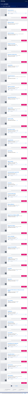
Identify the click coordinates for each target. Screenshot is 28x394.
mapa (17, 45)
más (22, 393)
